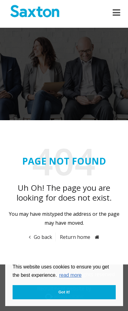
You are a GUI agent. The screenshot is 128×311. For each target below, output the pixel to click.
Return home (75, 237)
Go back (43, 237)
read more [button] (70, 275)
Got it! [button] (64, 292)
